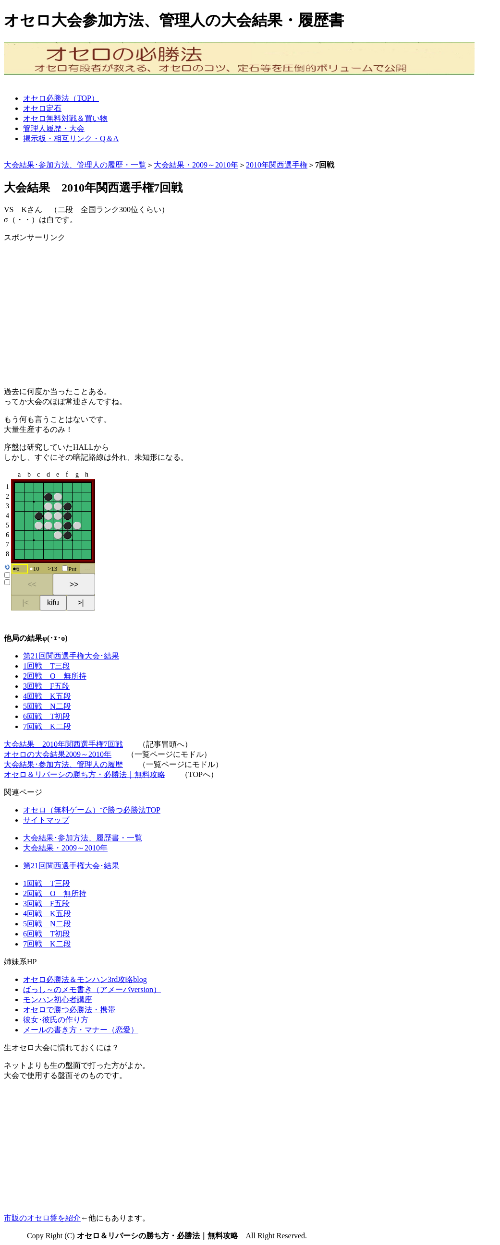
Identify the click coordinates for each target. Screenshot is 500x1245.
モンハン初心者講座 (57, 999)
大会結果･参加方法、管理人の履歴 (63, 764)
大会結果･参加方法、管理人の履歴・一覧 (75, 165)
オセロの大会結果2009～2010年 (57, 754)
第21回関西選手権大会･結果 (71, 656)
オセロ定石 (42, 108)
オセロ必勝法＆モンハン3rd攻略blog (85, 979)
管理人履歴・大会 (54, 128)
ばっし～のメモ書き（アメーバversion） (92, 989)
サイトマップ (46, 820)
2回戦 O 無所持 (54, 676)
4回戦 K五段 (47, 696)
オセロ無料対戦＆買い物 (65, 118)
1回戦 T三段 (46, 666)
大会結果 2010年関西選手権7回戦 (63, 744)
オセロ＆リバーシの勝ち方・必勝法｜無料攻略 (84, 774)
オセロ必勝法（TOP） (61, 98)
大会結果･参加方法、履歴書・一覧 (82, 838)
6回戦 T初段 (46, 716)
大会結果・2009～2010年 (196, 165)
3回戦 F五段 (46, 686)
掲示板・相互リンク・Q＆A (71, 138)
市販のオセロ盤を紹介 (42, 1218)
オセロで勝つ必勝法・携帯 (69, 1010)
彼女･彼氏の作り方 (55, 1020)
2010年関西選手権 (276, 165)
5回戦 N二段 (47, 706)
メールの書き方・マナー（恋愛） (80, 1030)
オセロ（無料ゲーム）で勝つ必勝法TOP (91, 810)
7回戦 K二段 (47, 726)
